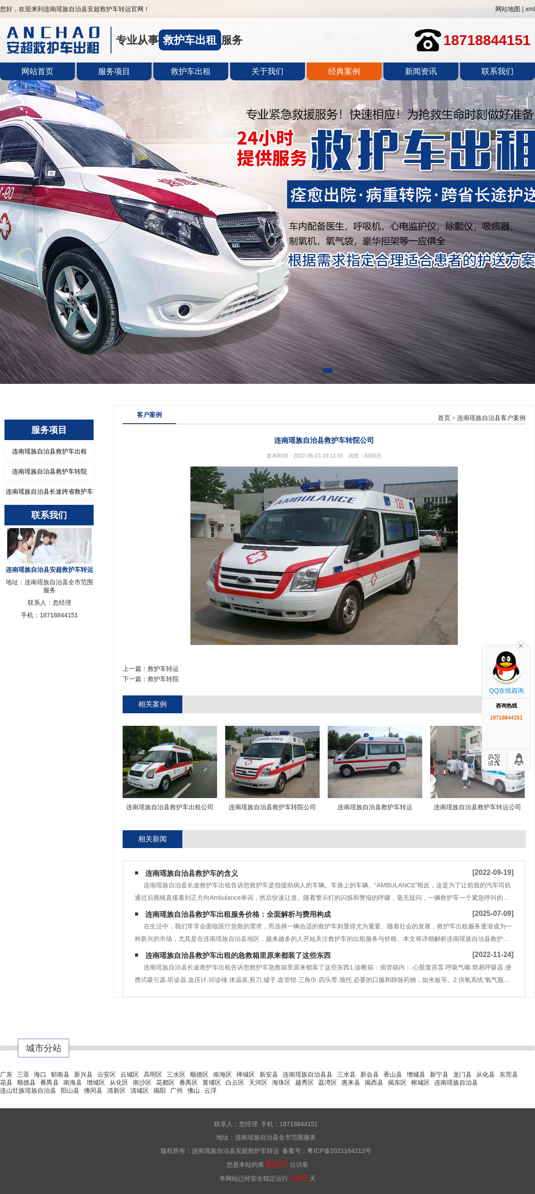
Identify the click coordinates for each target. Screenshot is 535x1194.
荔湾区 (327, 1082)
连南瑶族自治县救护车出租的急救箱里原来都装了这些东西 (238, 955)
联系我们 (498, 71)
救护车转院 (163, 678)
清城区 (139, 1090)
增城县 (416, 1074)
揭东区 (397, 1082)
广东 (6, 1074)
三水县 (346, 1074)
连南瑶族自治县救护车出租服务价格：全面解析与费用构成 (238, 914)
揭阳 (159, 1090)
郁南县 (60, 1074)
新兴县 (83, 1074)
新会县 (369, 1074)
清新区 (116, 1090)
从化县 (485, 1074)
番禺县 (49, 1082)
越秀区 (304, 1082)
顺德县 (26, 1082)
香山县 (392, 1074)
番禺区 (188, 1082)
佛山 (193, 1090)
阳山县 (70, 1090)
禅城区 (245, 1074)
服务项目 (114, 71)
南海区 (222, 1074)
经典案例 (344, 71)
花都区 (165, 1082)
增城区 (95, 1082)
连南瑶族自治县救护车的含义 (191, 873)
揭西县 (374, 1082)
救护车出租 (191, 71)
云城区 (129, 1074)
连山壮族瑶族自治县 (28, 1090)
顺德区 (199, 1074)
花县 (6, 1082)
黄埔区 (211, 1082)
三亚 (23, 1074)
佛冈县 (93, 1090)
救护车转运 (163, 668)
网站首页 (37, 71)
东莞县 (508, 1074)
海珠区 (281, 1082)
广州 (176, 1090)
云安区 (106, 1074)
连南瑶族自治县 (456, 1082)
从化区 (119, 1082)
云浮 (210, 1090)
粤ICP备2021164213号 (339, 1150)
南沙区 (142, 1082)
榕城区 (420, 1082)
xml (530, 8)
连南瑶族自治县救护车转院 (49, 471)
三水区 (176, 1074)
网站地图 (507, 8)
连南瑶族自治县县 (308, 1074)
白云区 (235, 1082)
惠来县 (351, 1082)
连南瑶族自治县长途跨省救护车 (49, 491)
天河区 (258, 1082)
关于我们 (267, 71)
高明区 (153, 1074)
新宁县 (439, 1074)
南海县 (72, 1082)
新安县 (268, 1074)
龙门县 (462, 1074)
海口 (40, 1074)
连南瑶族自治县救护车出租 (49, 451)
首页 (444, 418)
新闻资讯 (421, 71)
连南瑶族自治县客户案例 (491, 418)
